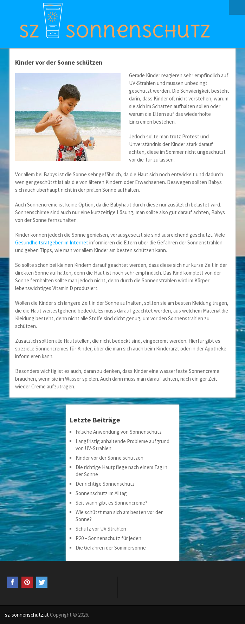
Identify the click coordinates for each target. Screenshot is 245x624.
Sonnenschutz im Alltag (101, 493)
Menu (237, 7)
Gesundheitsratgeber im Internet (51, 242)
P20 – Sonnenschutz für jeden (108, 538)
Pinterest (27, 582)
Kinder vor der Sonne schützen (109, 457)
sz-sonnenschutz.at (27, 614)
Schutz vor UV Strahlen (101, 528)
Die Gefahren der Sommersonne (111, 547)
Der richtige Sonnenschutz (105, 483)
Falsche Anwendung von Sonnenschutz (119, 431)
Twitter (41, 582)
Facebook (12, 582)
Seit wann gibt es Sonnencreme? (111, 502)
